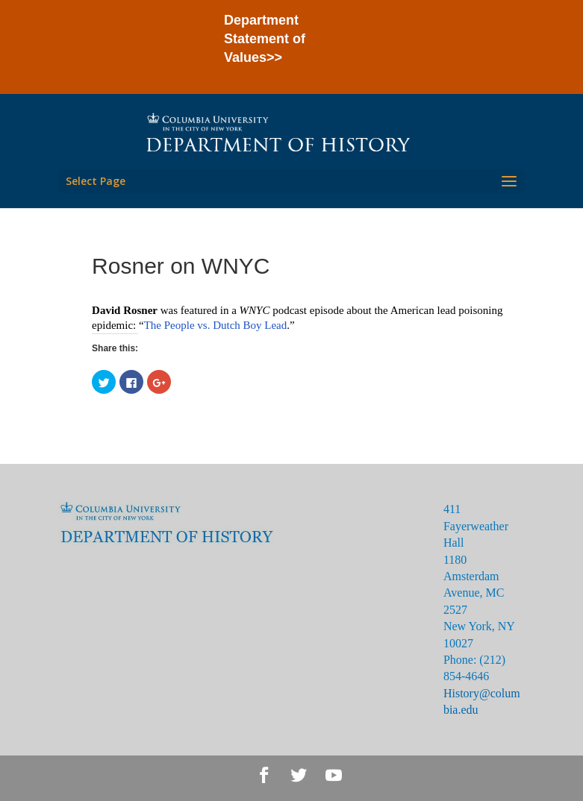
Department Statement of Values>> (264, 39)
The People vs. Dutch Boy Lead (215, 325)
